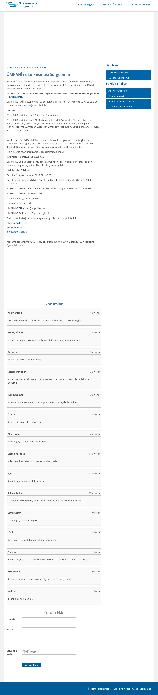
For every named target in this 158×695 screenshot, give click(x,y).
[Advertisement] (79, 37)
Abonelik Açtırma (117, 90)
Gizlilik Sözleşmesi (142, 688)
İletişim (92, 688)
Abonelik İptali (116, 95)
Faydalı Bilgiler (86, 4)
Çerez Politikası (122, 688)
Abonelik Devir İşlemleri (121, 101)
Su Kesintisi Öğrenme (111, 4)
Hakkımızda (104, 688)
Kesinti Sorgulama (118, 72)
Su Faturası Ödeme (139, 4)
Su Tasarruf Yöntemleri (120, 106)
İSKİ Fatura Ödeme (17, 231)
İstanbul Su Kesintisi (17, 222)
